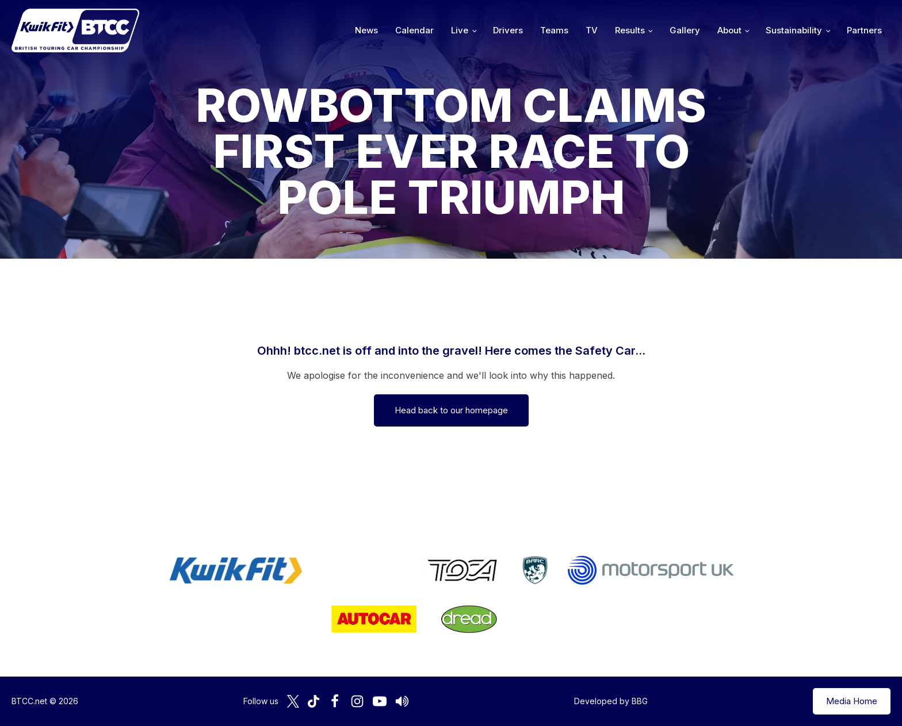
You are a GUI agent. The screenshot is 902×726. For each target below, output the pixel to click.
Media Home (851, 701)
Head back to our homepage (451, 410)
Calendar (414, 30)
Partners (864, 30)
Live (459, 30)
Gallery (685, 30)
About (729, 30)
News (366, 30)
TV (592, 30)
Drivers (508, 30)
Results (630, 30)
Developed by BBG (611, 701)
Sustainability (794, 30)
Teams (554, 30)
